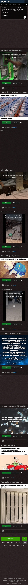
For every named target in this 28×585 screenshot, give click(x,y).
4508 (18, 545)
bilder (14, 4)
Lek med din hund (7, 170)
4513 (20, 542)
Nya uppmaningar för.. (8, 445)
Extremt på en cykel (8, 212)
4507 (22, 545)
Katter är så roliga (7, 289)
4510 (10, 545)
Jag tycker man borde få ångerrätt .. (13, 406)
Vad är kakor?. (5, 15)
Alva (14, 530)
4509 (14, 545)
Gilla (6, 83)
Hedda (14, 285)
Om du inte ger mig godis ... (10, 256)
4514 (16, 542)
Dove (14, 251)
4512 (25, 542)
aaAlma (15, 127)
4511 (5, 545)
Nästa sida (10, 538)
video (18, 4)
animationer (8, 4)
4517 (3, 542)
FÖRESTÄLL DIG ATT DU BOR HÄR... (14, 92)
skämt (2, 4)
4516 (7, 542)
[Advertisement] (14, 34)
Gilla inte (15, 83)
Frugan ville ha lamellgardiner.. (12, 482)
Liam (14, 207)
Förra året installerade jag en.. (11, 333)
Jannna (14, 88)
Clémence (15, 441)
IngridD (14, 372)
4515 (12, 542)
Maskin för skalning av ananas (11, 50)
